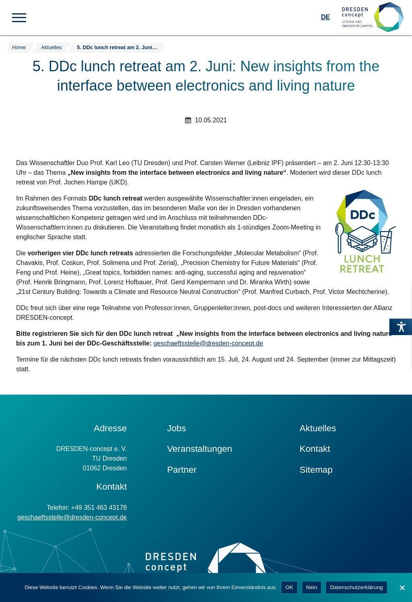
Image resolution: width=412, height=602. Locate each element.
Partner (181, 470)
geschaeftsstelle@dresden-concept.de (208, 343)
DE (325, 17)
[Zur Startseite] (373, 17)
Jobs (176, 428)
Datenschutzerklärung (356, 587)
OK (289, 587)
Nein (311, 587)
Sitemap (316, 470)
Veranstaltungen (199, 449)
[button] (19, 17)
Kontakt (315, 449)
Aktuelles (318, 428)
